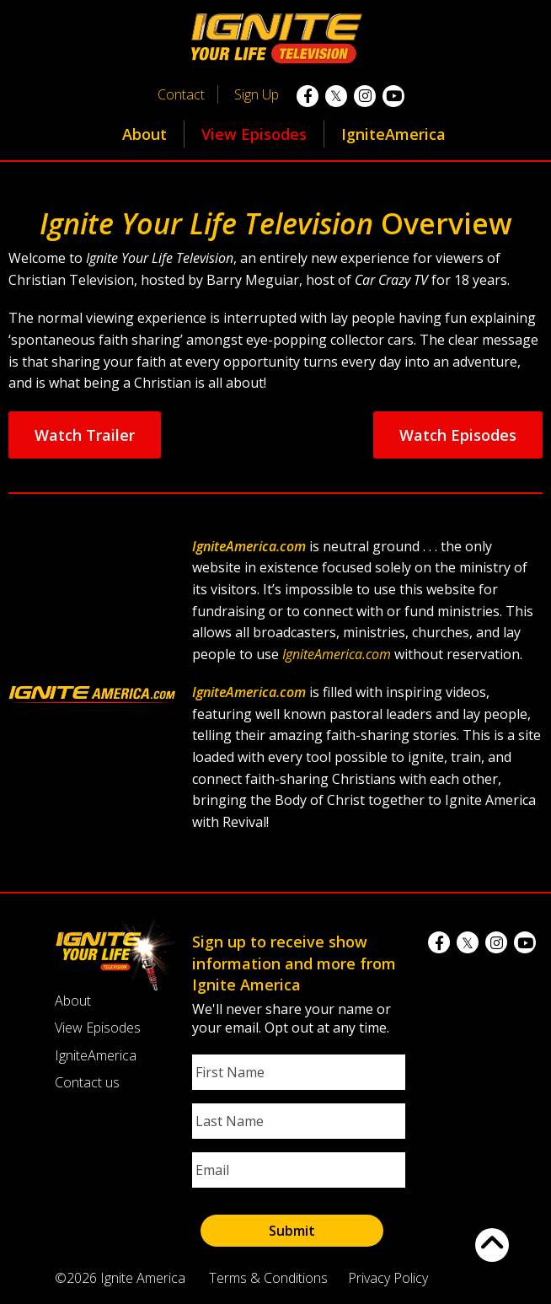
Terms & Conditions (268, 1278)
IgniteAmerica (393, 134)
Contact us (87, 1082)
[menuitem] (145, 134)
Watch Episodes (457, 435)
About (144, 134)
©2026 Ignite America (120, 1278)
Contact (181, 94)
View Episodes (254, 134)
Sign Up (256, 94)
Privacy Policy (388, 1278)
